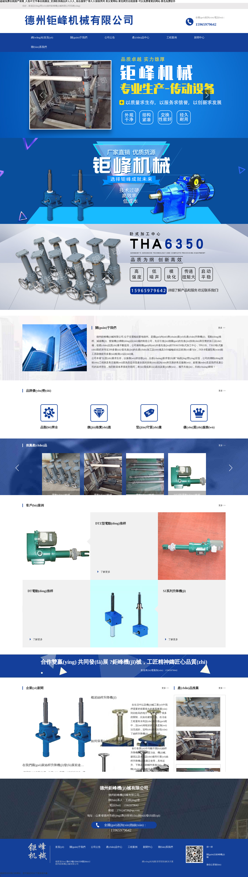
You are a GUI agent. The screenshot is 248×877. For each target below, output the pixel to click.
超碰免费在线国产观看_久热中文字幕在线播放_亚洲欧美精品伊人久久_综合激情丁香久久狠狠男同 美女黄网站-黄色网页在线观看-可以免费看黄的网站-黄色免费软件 (87, 1)
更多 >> (221, 328)
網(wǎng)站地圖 (149, 861)
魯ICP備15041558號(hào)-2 (78, 861)
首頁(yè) (59, 847)
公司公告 (96, 847)
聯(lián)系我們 (165, 847)
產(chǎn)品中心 (114, 847)
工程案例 (132, 847)
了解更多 (105, 572)
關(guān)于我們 (78, 847)
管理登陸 (161, 861)
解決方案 (169, 861)
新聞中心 (148, 847)
